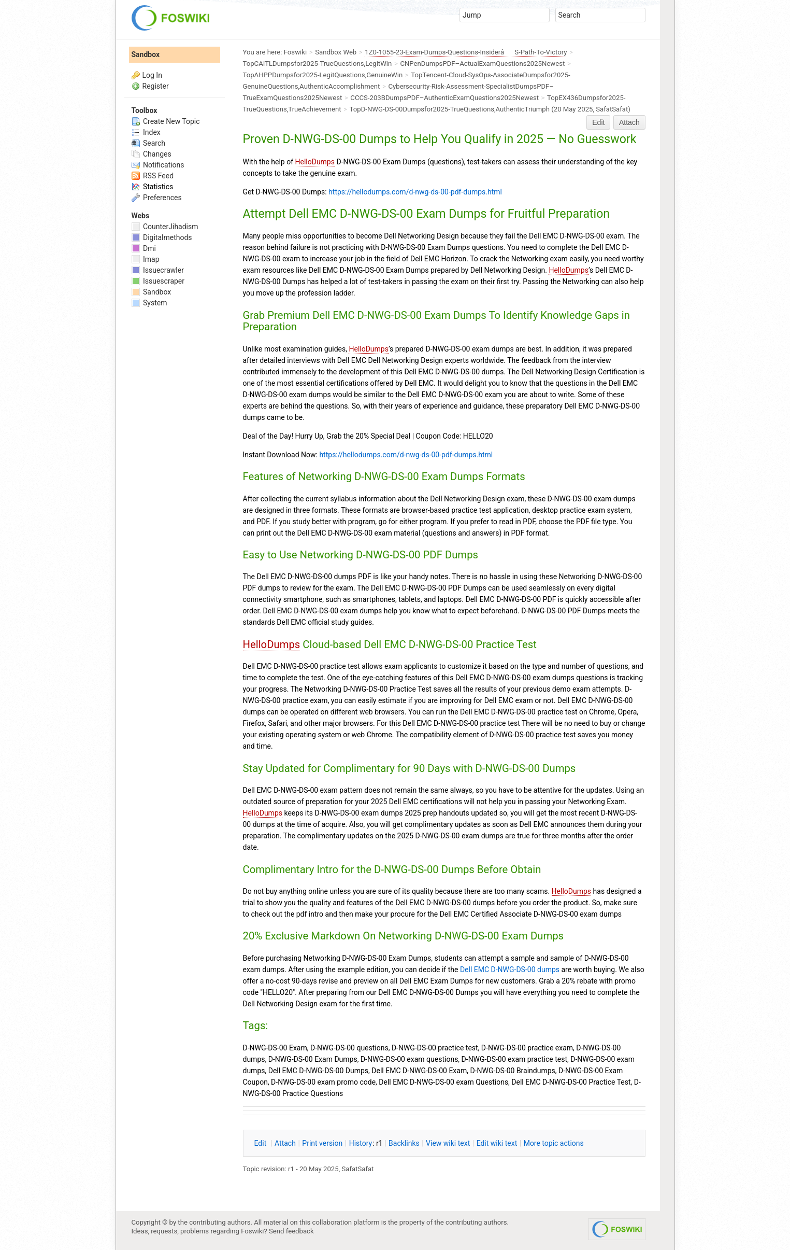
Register (155, 86)
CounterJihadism (165, 226)
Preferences (157, 197)
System (149, 303)
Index (146, 132)
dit (261, 1143)
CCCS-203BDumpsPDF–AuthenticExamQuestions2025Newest (444, 98)
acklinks (404, 1143)
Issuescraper (158, 281)
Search (148, 143)
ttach (285, 1143)
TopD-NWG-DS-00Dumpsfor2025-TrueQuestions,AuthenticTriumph (450, 109)
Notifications (158, 165)
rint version (322, 1143)
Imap (146, 259)
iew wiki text (448, 1143)
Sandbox (146, 54)
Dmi (144, 248)
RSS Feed (153, 176)
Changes (151, 154)
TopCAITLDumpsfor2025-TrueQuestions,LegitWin (317, 63)
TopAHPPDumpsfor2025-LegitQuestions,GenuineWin (323, 75)
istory (360, 1143)
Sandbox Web (335, 52)
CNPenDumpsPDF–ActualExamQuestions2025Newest (482, 63)
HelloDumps (314, 162)
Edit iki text (497, 1143)
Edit (598, 122)
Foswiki (295, 52)
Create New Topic (166, 121)
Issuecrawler (158, 270)
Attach (629, 122)
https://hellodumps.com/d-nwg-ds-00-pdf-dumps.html (415, 192)
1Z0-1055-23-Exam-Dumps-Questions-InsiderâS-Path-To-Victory (466, 52)
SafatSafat (612, 109)
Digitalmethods (162, 237)
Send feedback (291, 1231)
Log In (152, 75)
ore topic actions (554, 1143)
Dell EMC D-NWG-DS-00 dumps (509, 969)
